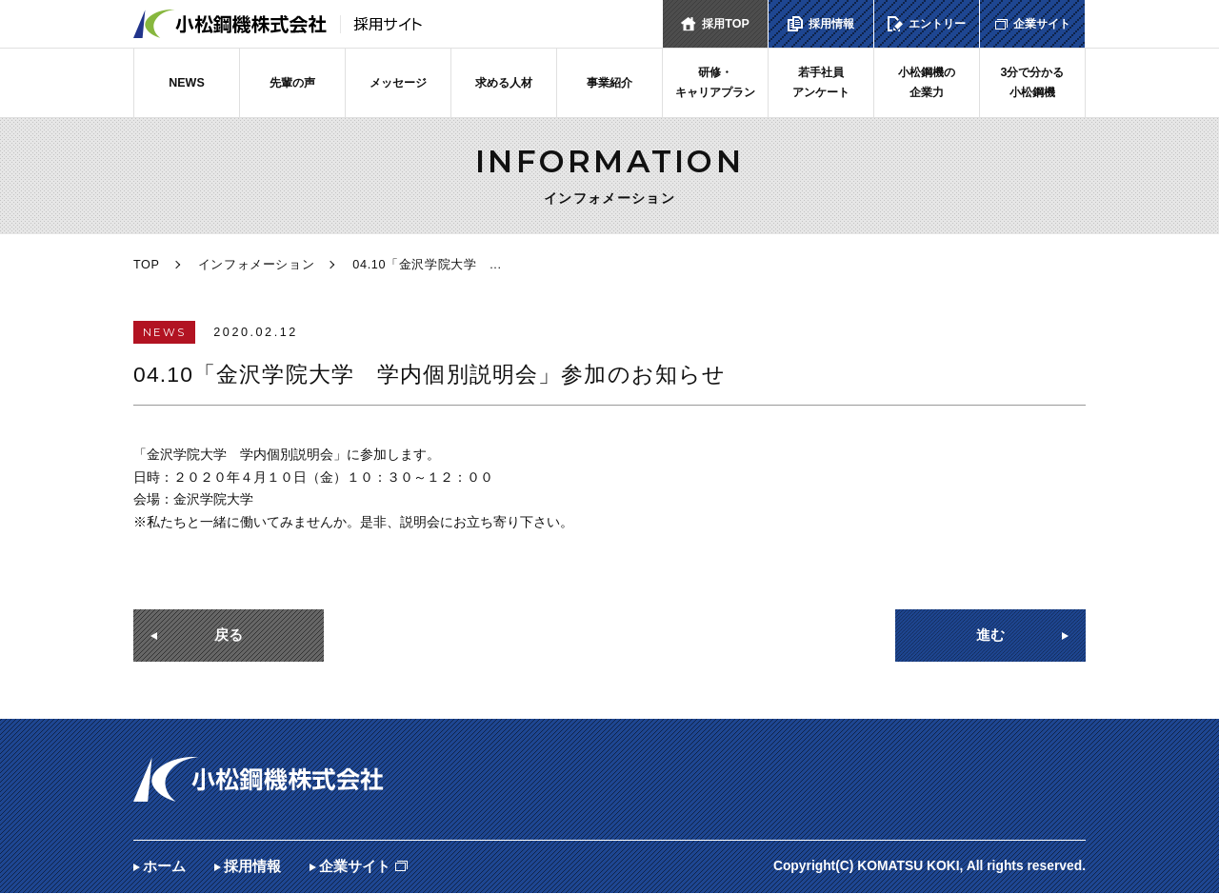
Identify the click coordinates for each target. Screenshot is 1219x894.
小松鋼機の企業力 (927, 82)
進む (990, 636)
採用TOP (725, 23)
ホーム (164, 867)
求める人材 (504, 82)
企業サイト (1041, 23)
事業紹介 (609, 82)
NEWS (187, 82)
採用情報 (831, 23)
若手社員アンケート (821, 82)
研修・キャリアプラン (715, 82)
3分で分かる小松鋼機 (1032, 82)
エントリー (938, 23)
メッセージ (399, 82)
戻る (228, 636)
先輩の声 (292, 82)
